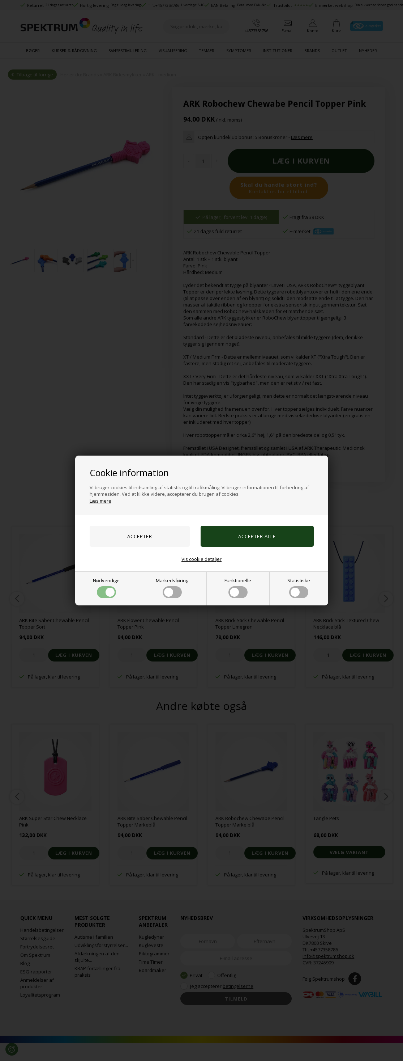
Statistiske (298, 587)
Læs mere (100, 501)
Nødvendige (106, 587)
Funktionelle (237, 587)
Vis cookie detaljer (201, 559)
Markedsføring (172, 587)
